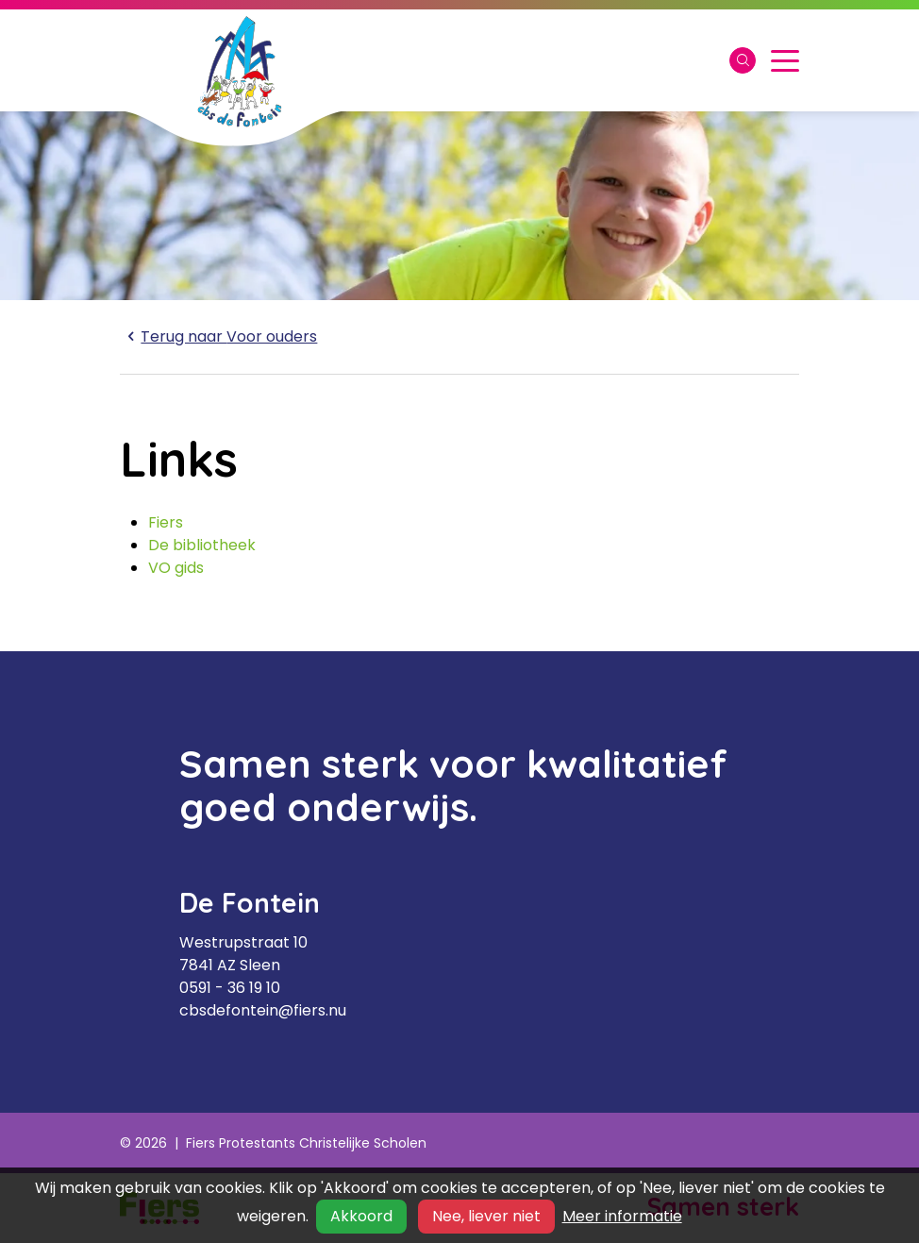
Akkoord (361, 1216)
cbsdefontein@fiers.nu (262, 1010)
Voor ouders (218, 336)
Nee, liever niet (486, 1216)
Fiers (165, 522)
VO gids (176, 568)
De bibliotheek (202, 545)
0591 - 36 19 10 (229, 988)
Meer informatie (622, 1216)
